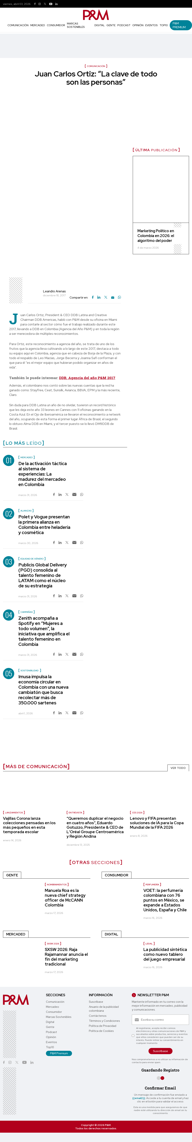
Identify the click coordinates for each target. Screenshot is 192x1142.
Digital (99, 25)
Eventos (151, 25)
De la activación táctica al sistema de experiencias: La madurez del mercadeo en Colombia (42, 474)
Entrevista (75, 812)
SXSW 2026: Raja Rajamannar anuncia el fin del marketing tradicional (66, 957)
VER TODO (178, 768)
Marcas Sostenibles (76, 25)
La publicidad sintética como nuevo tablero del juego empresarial (165, 954)
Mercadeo (37, 25)
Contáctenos (97, 1016)
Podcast (123, 25)
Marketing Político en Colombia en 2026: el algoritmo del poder (155, 235)
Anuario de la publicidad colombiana (104, 1009)
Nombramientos (57, 884)
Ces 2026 (137, 812)
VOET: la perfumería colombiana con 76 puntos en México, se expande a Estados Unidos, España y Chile (165, 900)
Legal (149, 943)
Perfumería (152, 884)
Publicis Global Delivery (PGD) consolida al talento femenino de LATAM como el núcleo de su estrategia (42, 575)
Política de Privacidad (102, 1026)
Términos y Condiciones (104, 1021)
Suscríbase (96, 1002)
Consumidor (56, 25)
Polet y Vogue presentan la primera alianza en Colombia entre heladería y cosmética (44, 524)
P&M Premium (179, 25)
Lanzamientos (14, 812)
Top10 (164, 25)
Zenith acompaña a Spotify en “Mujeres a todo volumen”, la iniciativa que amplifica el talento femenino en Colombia (44, 631)
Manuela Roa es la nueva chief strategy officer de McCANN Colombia (65, 898)
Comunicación (18, 25)
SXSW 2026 (53, 943)
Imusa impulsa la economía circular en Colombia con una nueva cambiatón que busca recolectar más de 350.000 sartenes (43, 690)
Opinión (137, 25)
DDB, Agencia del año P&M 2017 (87, 377)
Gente (111, 25)
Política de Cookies (101, 1031)
